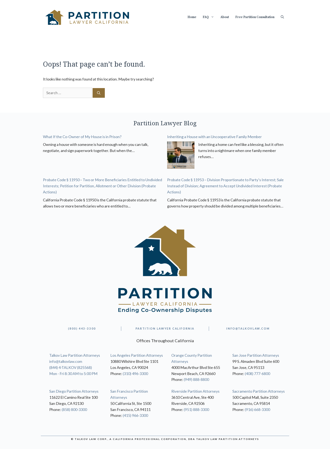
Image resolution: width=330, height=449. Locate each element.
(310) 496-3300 (135, 373)
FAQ (210, 17)
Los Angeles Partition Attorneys (136, 355)
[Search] (99, 93)
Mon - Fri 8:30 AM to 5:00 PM (73, 373)
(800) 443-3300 (82, 328)
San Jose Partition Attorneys (255, 355)
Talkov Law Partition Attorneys (74, 355)
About (224, 17)
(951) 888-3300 (196, 409)
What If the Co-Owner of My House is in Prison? (82, 136)
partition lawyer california (165, 328)
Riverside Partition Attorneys (195, 391)
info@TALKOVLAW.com (248, 328)
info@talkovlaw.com (65, 361)
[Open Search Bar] (282, 17)
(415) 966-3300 (135, 415)
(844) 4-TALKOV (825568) (70, 367)
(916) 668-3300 (257, 409)
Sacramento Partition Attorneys (258, 391)
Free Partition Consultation (254, 17)
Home (192, 17)
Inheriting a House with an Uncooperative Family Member (214, 136)
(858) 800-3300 (74, 409)
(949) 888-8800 (196, 379)
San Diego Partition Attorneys (73, 391)
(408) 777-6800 (257, 373)
